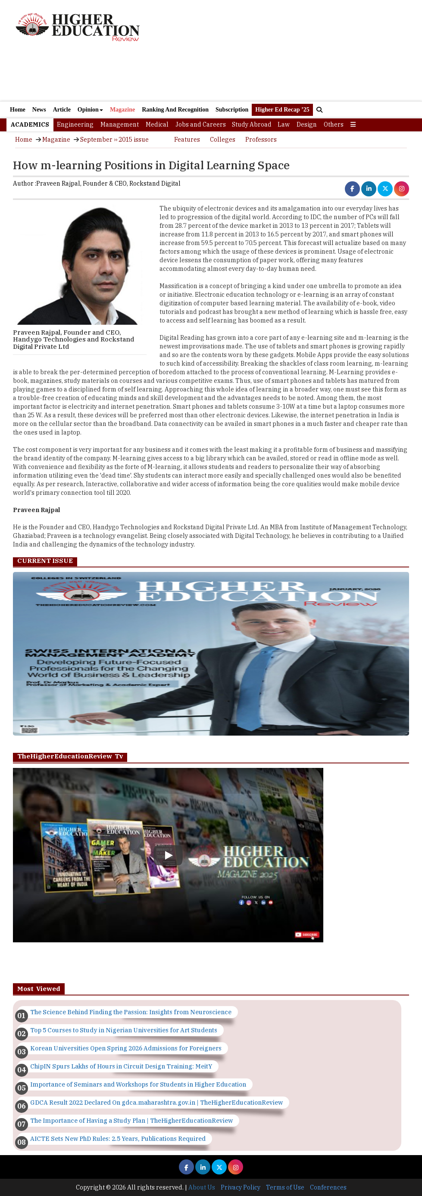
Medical (157, 124)
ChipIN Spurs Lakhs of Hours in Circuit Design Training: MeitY (121, 1066)
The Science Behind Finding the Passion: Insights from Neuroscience (130, 1012)
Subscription (232, 109)
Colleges (222, 139)
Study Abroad (252, 124)
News (39, 109)
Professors (261, 139)
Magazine (122, 109)
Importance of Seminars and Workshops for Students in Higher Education (138, 1084)
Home (17, 109)
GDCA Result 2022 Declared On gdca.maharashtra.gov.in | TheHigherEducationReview (156, 1102)
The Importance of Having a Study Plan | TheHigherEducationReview (131, 1121)
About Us (201, 1187)
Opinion (90, 109)
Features (187, 139)
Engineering (75, 124)
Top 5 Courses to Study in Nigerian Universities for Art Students (123, 1030)
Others (334, 124)
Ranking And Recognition (175, 109)
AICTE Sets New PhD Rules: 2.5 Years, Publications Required (118, 1139)
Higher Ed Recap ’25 (282, 109)
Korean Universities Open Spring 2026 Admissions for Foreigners (126, 1048)
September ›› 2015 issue (114, 139)
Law (284, 124)
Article (62, 109)
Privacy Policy (240, 1187)
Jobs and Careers (200, 124)
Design (307, 124)
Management (119, 124)
